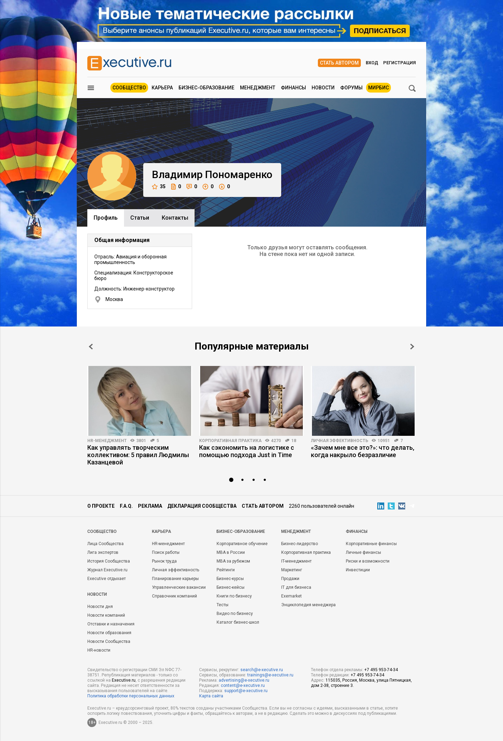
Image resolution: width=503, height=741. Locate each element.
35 (159, 186)
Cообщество (102, 531)
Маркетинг (291, 569)
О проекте (101, 506)
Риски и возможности (367, 561)
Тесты (222, 604)
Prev (90, 346)
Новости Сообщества (108, 641)
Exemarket (291, 596)
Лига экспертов (102, 552)
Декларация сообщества (201, 506)
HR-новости (98, 650)
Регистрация (399, 62)
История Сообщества (108, 561)
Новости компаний (106, 615)
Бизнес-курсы (230, 578)
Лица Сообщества (105, 543)
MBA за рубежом (233, 561)
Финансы (293, 87)
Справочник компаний (174, 596)
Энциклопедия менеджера (308, 604)
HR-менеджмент (107, 440)
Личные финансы (363, 552)
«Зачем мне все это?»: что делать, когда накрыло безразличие (362, 451)
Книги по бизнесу (234, 596)
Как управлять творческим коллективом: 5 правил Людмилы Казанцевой (138, 455)
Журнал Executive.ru (107, 569)
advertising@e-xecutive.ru (244, 680)
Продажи (290, 578)
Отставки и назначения (110, 624)
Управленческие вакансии (179, 587)
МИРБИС (378, 87)
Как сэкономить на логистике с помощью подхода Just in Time (246, 451)
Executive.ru (124, 680)
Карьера (162, 87)
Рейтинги (226, 569)
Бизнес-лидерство (299, 543)
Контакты (175, 217)
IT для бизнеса (296, 587)
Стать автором (339, 63)
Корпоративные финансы (371, 543)
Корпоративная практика (230, 440)
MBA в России (231, 552)
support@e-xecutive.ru (246, 690)
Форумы (351, 87)
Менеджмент (257, 87)
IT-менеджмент (296, 561)
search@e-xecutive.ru (261, 669)
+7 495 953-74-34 (381, 669)
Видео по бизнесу (235, 613)
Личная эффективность (339, 440)
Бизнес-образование (206, 87)
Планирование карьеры (175, 578)
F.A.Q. (126, 506)
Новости (323, 87)
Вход (372, 62)
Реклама (150, 506)
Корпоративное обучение (242, 543)
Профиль (106, 217)
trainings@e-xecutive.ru (270, 675)
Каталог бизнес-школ (238, 622)
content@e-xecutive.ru (243, 685)
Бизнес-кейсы (231, 587)
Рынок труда (164, 561)
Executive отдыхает (106, 578)
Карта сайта (211, 696)
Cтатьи (139, 217)
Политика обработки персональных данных (130, 696)
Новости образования (109, 632)
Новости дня (100, 606)
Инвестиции (358, 569)
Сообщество (129, 87)
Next (412, 346)
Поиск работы (166, 552)
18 (293, 440)
